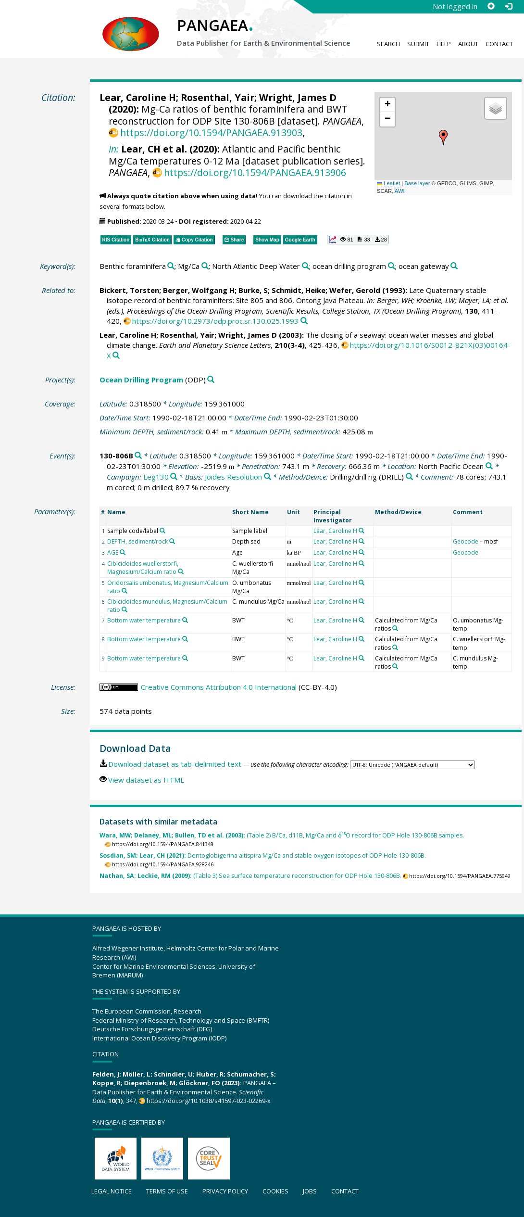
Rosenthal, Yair (217, 97)
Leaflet (388, 183)
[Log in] (508, 6)
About (468, 43)
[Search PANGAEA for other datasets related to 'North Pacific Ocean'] (489, 466)
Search (388, 43)
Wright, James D (298, 97)
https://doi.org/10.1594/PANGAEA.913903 (211, 132)
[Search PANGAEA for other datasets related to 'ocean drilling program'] (391, 266)
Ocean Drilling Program (141, 379)
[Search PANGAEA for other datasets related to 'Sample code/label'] (162, 530)
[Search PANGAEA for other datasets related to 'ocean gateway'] (454, 266)
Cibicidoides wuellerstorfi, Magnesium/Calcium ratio (142, 567)
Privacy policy (225, 1191)
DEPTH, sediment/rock (137, 541)
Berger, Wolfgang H (199, 290)
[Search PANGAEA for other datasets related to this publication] (304, 321)
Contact (499, 43)
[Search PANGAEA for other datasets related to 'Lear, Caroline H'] (361, 530)
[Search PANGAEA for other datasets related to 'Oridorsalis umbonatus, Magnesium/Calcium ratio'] (124, 591)
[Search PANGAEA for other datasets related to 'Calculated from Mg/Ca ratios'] (395, 628)
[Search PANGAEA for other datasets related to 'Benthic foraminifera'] (171, 266)
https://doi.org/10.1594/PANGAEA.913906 (255, 172)
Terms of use (167, 1191)
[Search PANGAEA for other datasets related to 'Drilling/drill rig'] (409, 477)
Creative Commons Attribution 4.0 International (219, 687)
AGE (112, 552)
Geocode (465, 541)
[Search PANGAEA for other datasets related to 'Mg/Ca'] (205, 266)
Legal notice (111, 1191)
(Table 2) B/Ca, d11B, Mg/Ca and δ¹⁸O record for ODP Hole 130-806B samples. (282, 835)
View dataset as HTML (146, 780)
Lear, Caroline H (138, 97)
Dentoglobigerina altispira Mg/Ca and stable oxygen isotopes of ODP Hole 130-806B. (263, 855)
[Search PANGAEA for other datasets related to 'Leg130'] (173, 477)
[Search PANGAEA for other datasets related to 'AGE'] (122, 552)
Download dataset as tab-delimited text (174, 764)
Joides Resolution (233, 477)
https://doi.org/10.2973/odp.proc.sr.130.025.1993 (215, 321)
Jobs (310, 1191)
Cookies (275, 1191)
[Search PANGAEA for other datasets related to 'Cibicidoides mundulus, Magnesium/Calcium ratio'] (124, 609)
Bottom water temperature (144, 620)
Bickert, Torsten (129, 290)
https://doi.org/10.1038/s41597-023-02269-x (209, 1100)
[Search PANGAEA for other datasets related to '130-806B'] (138, 455)
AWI (400, 191)
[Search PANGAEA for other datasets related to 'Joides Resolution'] (267, 477)
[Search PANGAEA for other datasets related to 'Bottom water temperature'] (185, 620)
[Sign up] (490, 6)
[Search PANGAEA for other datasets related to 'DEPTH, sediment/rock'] (172, 541)
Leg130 (156, 477)
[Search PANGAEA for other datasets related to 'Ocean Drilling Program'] (210, 379)
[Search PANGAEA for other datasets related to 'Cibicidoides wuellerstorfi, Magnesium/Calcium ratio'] (181, 571)
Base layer (417, 183)
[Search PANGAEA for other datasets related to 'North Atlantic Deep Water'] (305, 266)
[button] (443, 137)
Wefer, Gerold (354, 290)
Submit (418, 43)
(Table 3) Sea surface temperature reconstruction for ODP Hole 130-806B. (250, 876)
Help (444, 43)
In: (114, 148)
